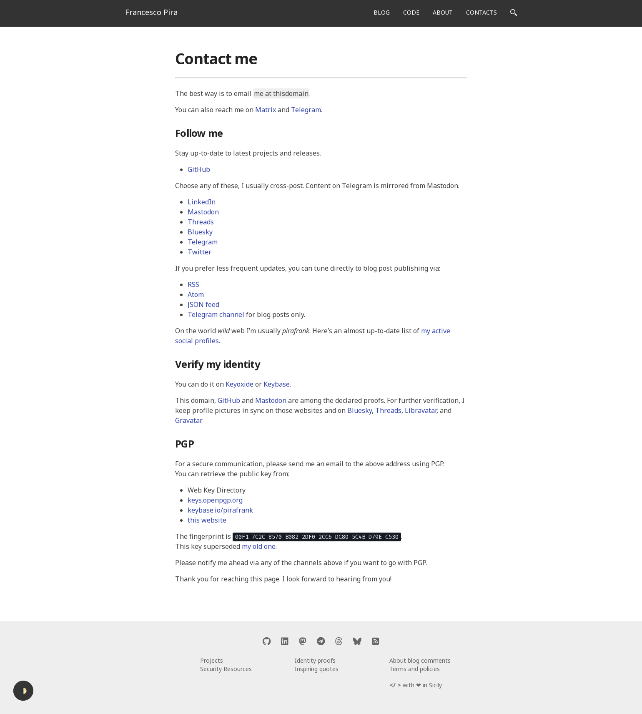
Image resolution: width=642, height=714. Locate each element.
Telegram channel (216, 314)
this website (207, 520)
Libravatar (420, 410)
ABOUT (443, 12)
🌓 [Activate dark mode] (23, 691)
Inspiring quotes (317, 669)
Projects (211, 660)
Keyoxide (239, 384)
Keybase (276, 384)
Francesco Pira (151, 12)
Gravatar (188, 420)
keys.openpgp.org (215, 500)
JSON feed (203, 304)
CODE (411, 12)
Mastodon (203, 211)
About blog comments (420, 660)
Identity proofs (315, 660)
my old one (259, 546)
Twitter (199, 251)
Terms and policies (414, 669)
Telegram (306, 109)
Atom (196, 294)
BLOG (382, 12)
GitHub (199, 169)
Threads (201, 221)
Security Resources (226, 669)
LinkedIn (202, 201)
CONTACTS (481, 12)
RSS (193, 284)
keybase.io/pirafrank (220, 510)
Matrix (265, 109)
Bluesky (200, 231)
